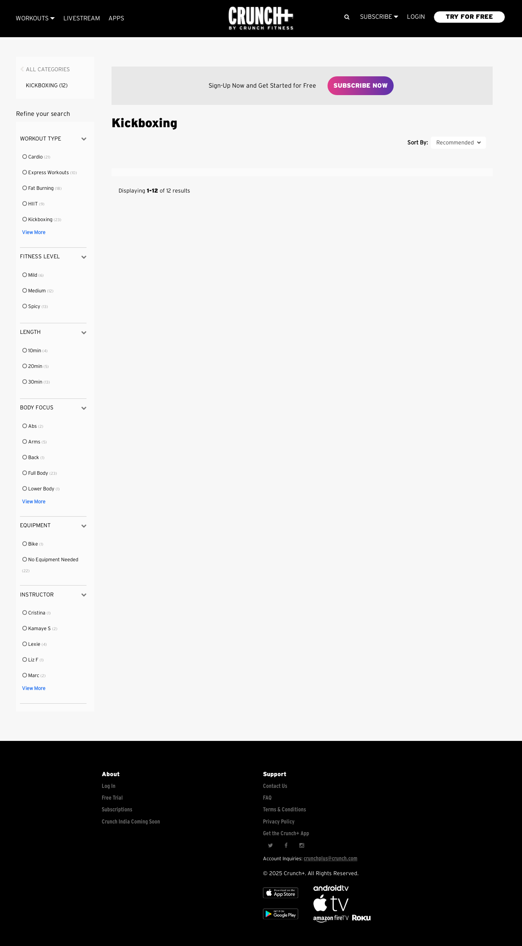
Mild (30, 275)
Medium (34, 291)
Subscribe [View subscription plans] (379, 17)
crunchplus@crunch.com (330, 858)
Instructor (53, 595)
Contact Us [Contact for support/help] (275, 786)
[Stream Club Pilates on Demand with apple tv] (361, 921)
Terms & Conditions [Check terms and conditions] (284, 810)
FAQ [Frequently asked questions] (267, 798)
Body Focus (53, 408)
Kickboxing (47, 85)
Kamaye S (37, 628)
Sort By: (417, 143)
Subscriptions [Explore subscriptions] (117, 810)
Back (31, 457)
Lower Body (39, 489)
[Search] (347, 17)
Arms (31, 442)
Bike (30, 544)
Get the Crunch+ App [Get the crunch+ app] (286, 833)
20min (32, 366)
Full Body (35, 473)
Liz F (31, 660)
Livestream (81, 18)
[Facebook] (286, 846)
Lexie (31, 644)
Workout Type (53, 139)
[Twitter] (270, 846)
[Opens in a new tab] (331, 921)
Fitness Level (53, 257)
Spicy (31, 306)
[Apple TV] (280, 900)
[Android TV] (331, 889)
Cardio (33, 157)
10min (32, 350)
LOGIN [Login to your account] (416, 17)
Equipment (53, 526)
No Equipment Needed (50, 559)
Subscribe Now (360, 86)
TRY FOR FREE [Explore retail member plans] (469, 17)
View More (33, 232)
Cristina (34, 613)
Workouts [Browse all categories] (35, 18)
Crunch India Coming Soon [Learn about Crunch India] (131, 822)
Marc (31, 675)
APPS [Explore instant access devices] (116, 18)
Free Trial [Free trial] (112, 798)
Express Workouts (46, 172)
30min (32, 382)
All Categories (48, 69)
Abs (30, 426)
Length (53, 332)
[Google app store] (280, 921)
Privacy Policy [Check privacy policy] (279, 822)
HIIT (30, 204)
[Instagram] (302, 846)
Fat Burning (38, 188)
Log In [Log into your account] (108, 786)
